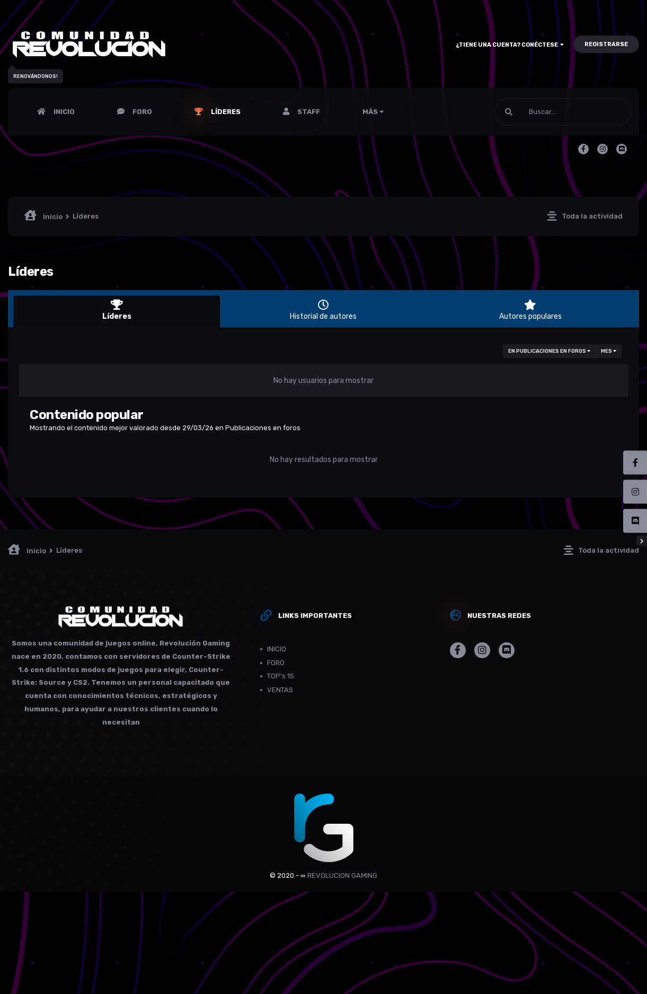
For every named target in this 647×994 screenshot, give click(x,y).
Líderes (225, 112)
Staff (308, 112)
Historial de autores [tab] (323, 310)
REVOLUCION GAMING (342, 875)
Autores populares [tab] (530, 310)
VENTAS (280, 690)
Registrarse (606, 44)
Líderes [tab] (116, 310)
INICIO (63, 112)
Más (373, 112)
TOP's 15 (280, 676)
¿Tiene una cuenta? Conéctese (510, 44)
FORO (141, 112)
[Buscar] (562, 112)
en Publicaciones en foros (549, 351)
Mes (608, 351)
